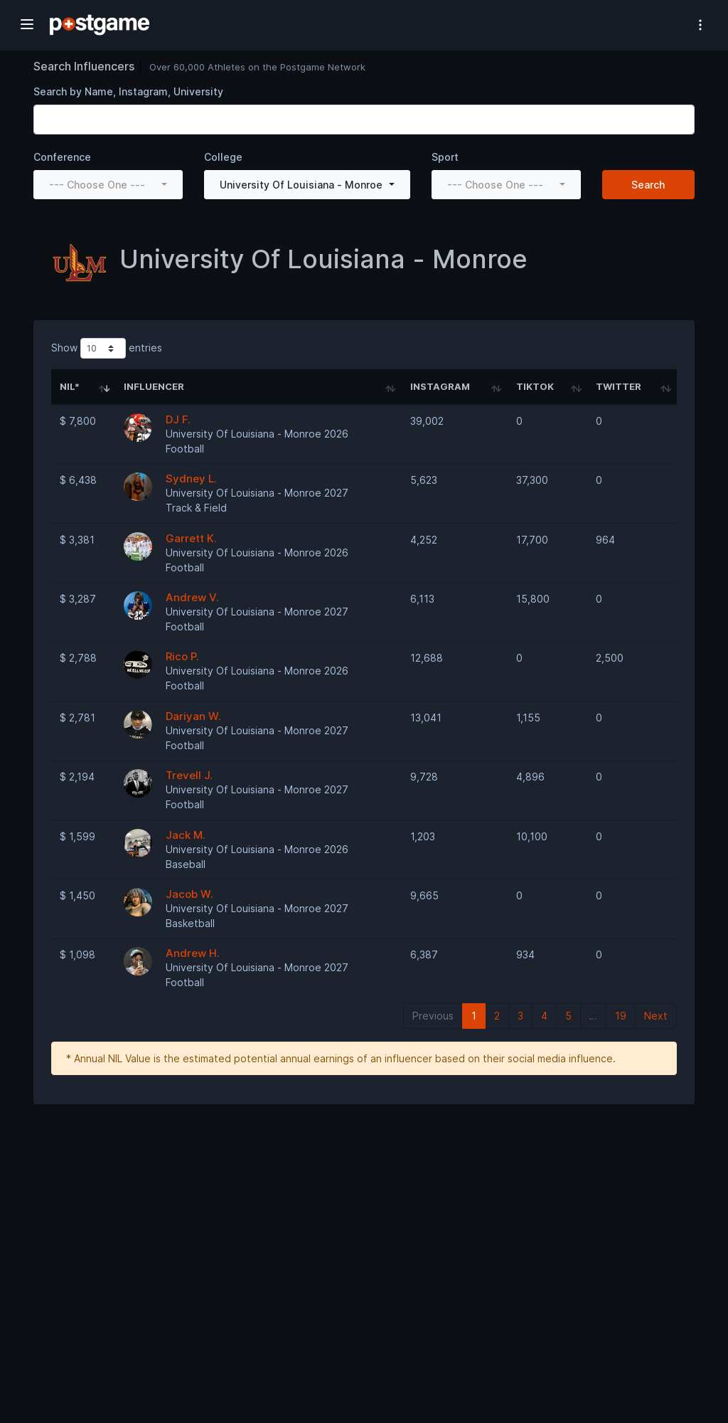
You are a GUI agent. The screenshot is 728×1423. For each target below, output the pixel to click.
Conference (62, 157)
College (223, 157)
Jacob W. (189, 894)
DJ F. (178, 419)
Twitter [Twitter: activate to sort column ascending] (618, 386)
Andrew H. (193, 953)
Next (656, 1016)
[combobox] (108, 184)
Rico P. (182, 656)
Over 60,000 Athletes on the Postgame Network (257, 67)
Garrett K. (191, 538)
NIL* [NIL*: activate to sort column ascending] (70, 386)
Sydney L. (191, 478)
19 (620, 1016)
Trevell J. (189, 775)
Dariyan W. (193, 716)
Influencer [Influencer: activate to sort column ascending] (154, 386)
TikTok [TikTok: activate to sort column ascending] (535, 386)
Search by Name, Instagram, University (128, 91)
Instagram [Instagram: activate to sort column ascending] (440, 386)
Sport (445, 157)
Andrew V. (192, 597)
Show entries (106, 348)
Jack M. (185, 835)
